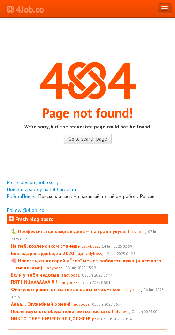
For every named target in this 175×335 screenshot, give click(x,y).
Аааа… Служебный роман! (40, 304)
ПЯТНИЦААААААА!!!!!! (35, 282)
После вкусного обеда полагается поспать (60, 311)
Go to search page (87, 139)
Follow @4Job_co (25, 210)
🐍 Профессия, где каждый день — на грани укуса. (68, 231)
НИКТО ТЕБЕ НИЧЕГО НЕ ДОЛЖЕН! (50, 319)
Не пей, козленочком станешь (45, 246)
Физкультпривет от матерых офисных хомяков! (66, 289)
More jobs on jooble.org (32, 182)
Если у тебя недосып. (35, 275)
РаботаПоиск (21, 196)
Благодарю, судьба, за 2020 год (47, 253)
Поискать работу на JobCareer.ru (41, 189)
